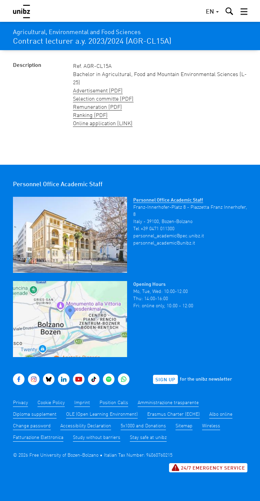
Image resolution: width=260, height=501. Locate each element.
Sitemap (184, 426)
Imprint (82, 402)
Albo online (220, 414)
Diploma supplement (35, 414)
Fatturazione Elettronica (38, 437)
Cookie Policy (51, 402)
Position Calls (114, 402)
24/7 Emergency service (208, 467)
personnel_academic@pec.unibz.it (168, 236)
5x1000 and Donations (143, 426)
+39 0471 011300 (157, 228)
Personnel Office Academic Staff (168, 200)
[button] (244, 11)
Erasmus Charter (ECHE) (173, 414)
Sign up (165, 380)
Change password (32, 426)
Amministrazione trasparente (168, 402)
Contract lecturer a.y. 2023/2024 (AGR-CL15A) (92, 41)
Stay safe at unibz (148, 437)
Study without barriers (96, 437)
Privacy (20, 402)
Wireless (211, 426)
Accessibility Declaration (85, 426)
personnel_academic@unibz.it (164, 243)
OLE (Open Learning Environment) (102, 414)
